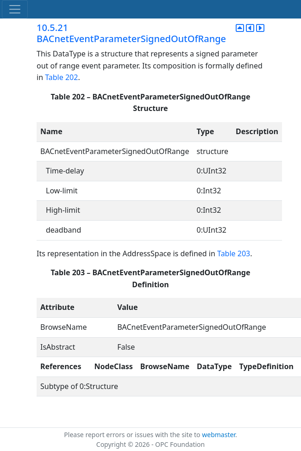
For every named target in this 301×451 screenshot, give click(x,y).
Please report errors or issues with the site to (133, 434)
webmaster (218, 434)
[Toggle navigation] (15, 9)
